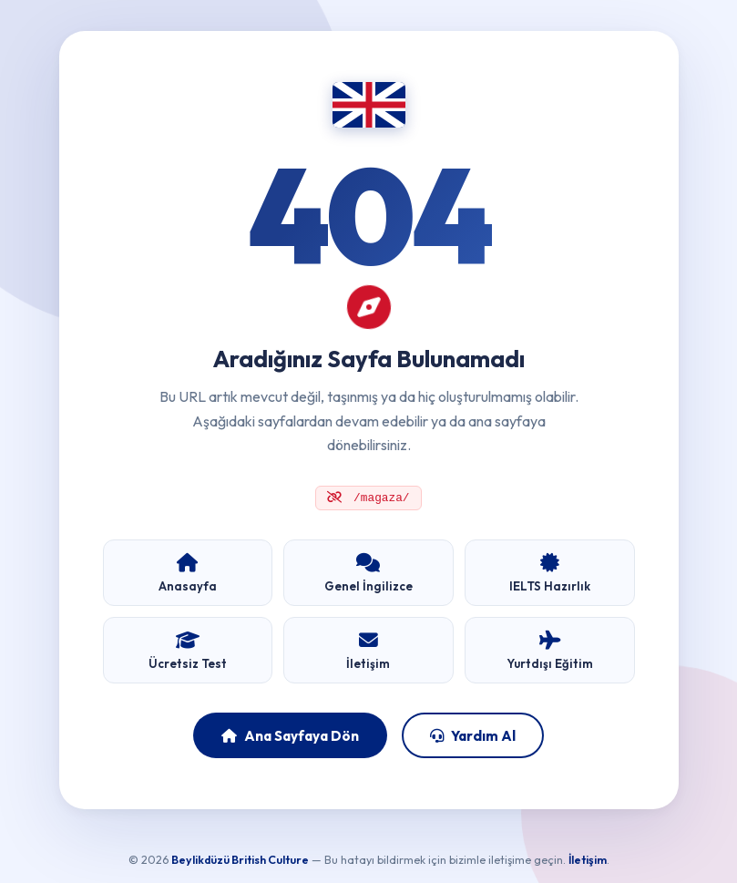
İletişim (587, 861)
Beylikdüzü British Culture (240, 861)
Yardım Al (473, 736)
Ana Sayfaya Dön (290, 736)
